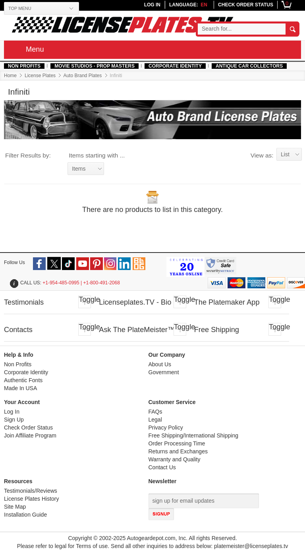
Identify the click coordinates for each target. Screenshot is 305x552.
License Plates (40, 75)
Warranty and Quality (175, 460)
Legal (155, 420)
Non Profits (24, 66)
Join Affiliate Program (30, 436)
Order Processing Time (177, 444)
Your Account (22, 402)
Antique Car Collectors (249, 66)
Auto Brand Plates (82, 75)
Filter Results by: (28, 155)
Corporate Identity (175, 66)
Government (164, 372)
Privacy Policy (166, 428)
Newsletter (163, 481)
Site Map (15, 507)
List (285, 154)
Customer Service (172, 402)
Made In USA (20, 388)
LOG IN (152, 5)
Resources (18, 481)
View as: (262, 155)
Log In (11, 412)
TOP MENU (19, 8)
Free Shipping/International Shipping (194, 436)
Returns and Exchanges (178, 452)
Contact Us (162, 467)
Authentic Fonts (23, 380)
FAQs (155, 412)
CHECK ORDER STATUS (245, 5)
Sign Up (14, 420)
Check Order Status (28, 428)
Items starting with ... (97, 155)
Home (10, 75)
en (204, 5)
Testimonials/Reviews (30, 491)
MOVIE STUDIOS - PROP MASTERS (94, 66)
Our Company (167, 355)
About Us (160, 364)
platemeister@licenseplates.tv (251, 546)
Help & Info (18, 355)
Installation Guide (25, 515)
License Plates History (31, 499)
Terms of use (92, 546)
